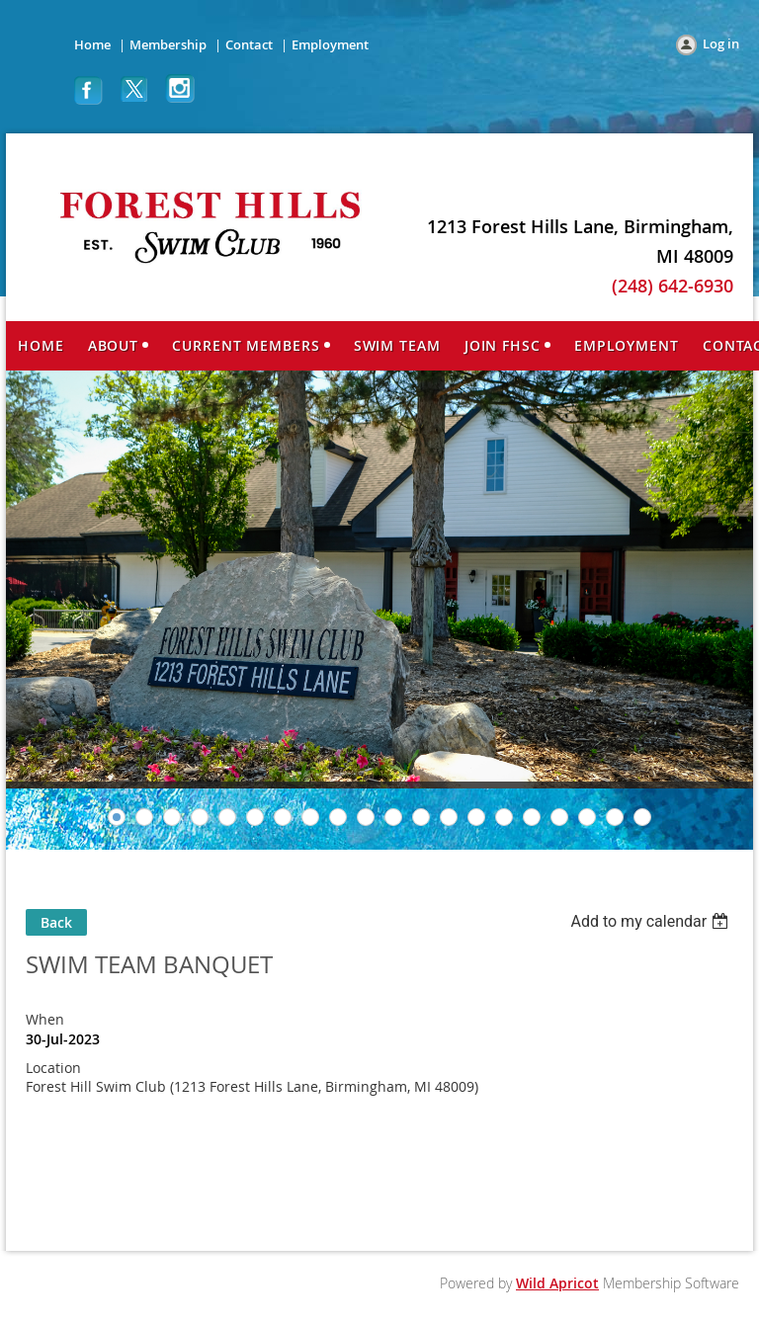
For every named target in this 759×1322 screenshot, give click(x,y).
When (45, 1019)
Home (92, 44)
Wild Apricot (557, 1283)
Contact (249, 44)
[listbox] (651, 921)
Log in (721, 43)
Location (53, 1067)
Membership (168, 44)
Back (56, 922)
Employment (330, 44)
